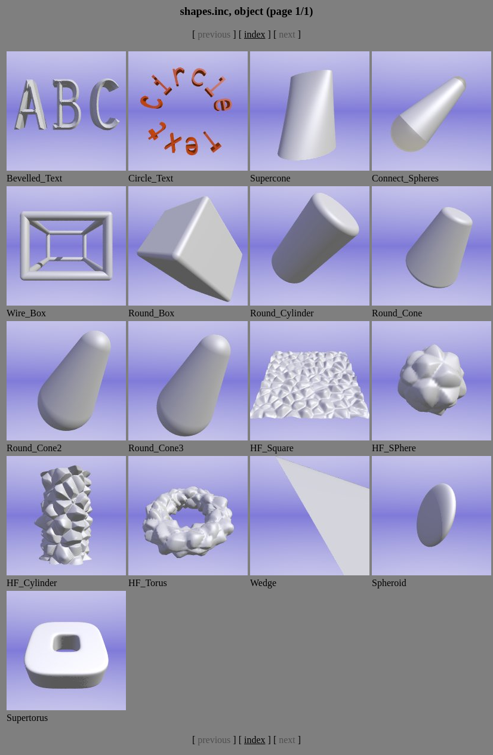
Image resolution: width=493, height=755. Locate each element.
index (255, 34)
